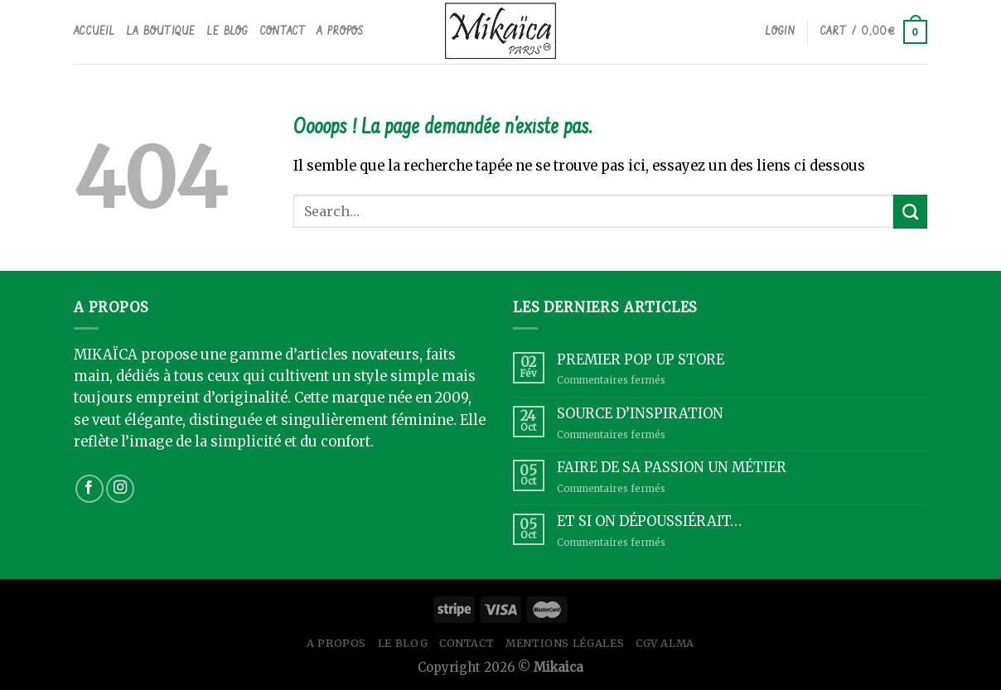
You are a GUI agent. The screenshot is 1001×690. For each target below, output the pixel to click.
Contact (283, 31)
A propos (340, 31)
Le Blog (228, 31)
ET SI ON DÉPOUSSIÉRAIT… (649, 521)
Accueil (94, 31)
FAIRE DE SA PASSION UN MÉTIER (671, 467)
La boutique (161, 31)
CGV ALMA (665, 643)
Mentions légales (564, 643)
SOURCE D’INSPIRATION (640, 414)
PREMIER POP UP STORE (640, 360)
